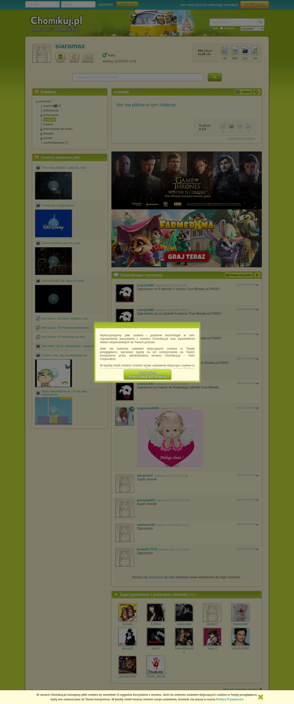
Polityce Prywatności (229, 699)
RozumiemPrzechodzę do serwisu (148, 375)
